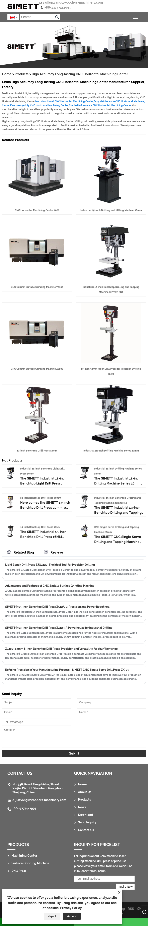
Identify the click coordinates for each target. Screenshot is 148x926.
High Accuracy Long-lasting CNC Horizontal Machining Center (80, 74)
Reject (52, 916)
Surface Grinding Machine (30, 863)
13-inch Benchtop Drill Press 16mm (37, 450)
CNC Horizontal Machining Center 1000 (37, 210)
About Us (84, 792)
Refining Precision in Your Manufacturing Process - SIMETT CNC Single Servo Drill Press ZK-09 (67, 669)
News (82, 807)
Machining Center (24, 855)
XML (140, 909)
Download (85, 815)
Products (21, 74)
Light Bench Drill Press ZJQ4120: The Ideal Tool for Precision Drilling (50, 564)
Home (6, 74)
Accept (72, 916)
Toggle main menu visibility (136, 16)
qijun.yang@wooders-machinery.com (74, 2)
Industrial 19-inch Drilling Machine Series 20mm (111, 450)
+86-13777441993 (58, 7)
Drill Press (18, 871)
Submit (74, 753)
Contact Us (19, 773)
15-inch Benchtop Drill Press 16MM (40, 527)
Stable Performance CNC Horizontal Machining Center (100, 105)
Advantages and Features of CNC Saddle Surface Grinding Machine (49, 585)
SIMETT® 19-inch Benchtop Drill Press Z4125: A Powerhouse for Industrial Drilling (59, 627)
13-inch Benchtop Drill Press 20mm (40, 498)
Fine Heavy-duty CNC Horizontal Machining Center (39, 105)
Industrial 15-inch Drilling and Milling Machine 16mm (111, 210)
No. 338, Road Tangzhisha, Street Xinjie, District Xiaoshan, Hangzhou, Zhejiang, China (37, 788)
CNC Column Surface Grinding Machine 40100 (37, 368)
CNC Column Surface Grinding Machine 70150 (37, 287)
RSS (131, 909)
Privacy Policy (71, 908)
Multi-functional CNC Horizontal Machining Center (64, 101)
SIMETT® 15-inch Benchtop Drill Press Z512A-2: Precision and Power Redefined (57, 606)
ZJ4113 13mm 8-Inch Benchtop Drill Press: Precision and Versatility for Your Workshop (61, 648)
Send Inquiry (87, 822)
